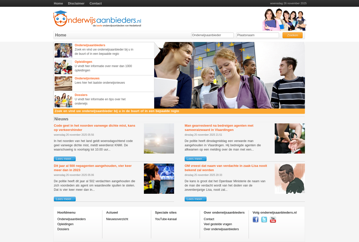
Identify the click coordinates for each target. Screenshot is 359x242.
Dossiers (63, 229)
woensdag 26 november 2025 (288, 3)
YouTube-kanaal (166, 219)
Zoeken (292, 35)
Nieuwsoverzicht (117, 219)
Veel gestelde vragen (218, 224)
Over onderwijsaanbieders (221, 229)
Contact (96, 3)
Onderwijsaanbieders (71, 219)
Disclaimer (76, 3)
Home (58, 3)
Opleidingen (65, 224)
